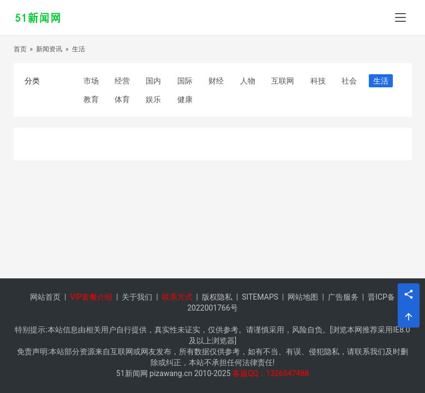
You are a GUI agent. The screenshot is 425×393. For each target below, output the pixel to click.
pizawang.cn (170, 373)
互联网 (282, 80)
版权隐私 (217, 297)
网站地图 (303, 297)
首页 (20, 49)
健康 (185, 99)
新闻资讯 (49, 49)
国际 (185, 80)
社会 (349, 80)
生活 (78, 49)
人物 (247, 80)
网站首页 (45, 297)
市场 (91, 80)
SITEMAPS (260, 297)
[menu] (400, 17)
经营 (122, 80)
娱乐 (153, 99)
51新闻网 (132, 373)
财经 (216, 80)
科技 (318, 80)
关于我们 (137, 297)
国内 (153, 80)
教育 (91, 99)
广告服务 (343, 297)
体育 (122, 99)
